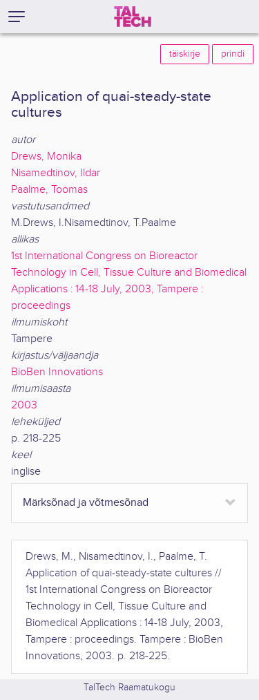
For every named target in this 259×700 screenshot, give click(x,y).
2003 (24, 405)
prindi (232, 53)
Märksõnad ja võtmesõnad (85, 502)
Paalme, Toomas (49, 189)
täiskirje (184, 53)
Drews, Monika (46, 156)
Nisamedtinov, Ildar (55, 173)
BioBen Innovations (57, 372)
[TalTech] (132, 17)
